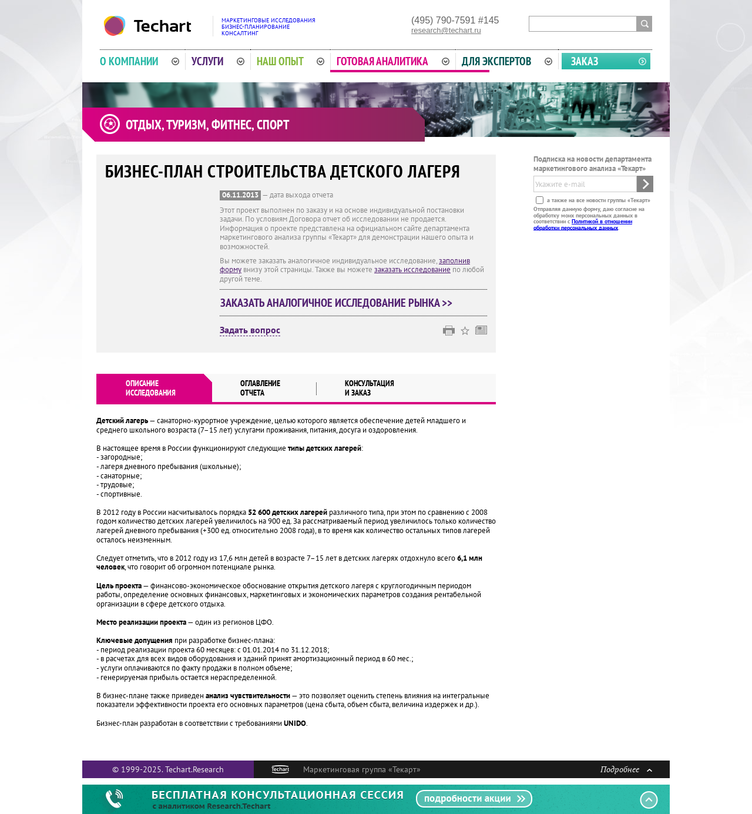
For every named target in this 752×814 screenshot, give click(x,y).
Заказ (584, 61)
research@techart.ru (446, 30)
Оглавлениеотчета (260, 388)
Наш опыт (291, 61)
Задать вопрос (250, 330)
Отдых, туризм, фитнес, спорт (207, 124)
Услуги (218, 61)
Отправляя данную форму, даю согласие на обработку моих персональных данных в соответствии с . (588, 218)
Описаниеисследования (151, 388)
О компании (139, 61)
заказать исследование (412, 269)
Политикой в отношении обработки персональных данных (582, 224)
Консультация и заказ (369, 388)
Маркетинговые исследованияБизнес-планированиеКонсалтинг (268, 26)
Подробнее (626, 769)
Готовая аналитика (393, 61)
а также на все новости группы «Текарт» (597, 200)
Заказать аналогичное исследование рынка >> (336, 302)
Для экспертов (507, 61)
